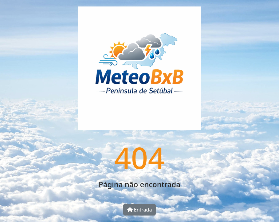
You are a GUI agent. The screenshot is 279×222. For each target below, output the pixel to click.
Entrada (139, 209)
